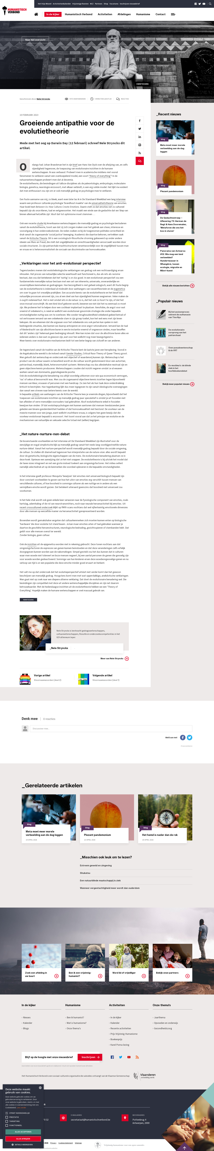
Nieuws (26, 1016)
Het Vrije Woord (44, 3)
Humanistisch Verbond (78, 14)
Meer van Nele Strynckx (112, 657)
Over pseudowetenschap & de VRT (174, 350)
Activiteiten (105, 14)
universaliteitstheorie (102, 202)
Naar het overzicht (35, 40)
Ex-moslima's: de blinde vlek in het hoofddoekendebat (173, 368)
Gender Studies (74, 352)
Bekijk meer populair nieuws (176, 384)
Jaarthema (159, 1016)
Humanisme (143, 14)
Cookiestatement (66, 1141)
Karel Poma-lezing (119, 1043)
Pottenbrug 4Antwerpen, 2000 (141, 1120)
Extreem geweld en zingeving (96, 864)
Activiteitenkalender (62, 3)
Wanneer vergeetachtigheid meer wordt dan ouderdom (109, 887)
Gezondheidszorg (162, 1027)
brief (75, 164)
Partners (98, 3)
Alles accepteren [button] (23, 1132)
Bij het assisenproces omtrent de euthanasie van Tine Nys (173, 315)
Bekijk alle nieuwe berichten (176, 286)
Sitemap (78, 1141)
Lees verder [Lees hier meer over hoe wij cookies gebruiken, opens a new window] (21, 1107)
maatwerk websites (50, 1147)
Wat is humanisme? (75, 1021)
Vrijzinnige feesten (80, 3)
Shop (106, 3)
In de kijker (53, 14)
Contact (161, 14)
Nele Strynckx (43, 98)
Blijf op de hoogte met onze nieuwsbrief (62, 1055)
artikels (35, 393)
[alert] (23, 1116)
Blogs (25, 1027)
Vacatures (114, 3)
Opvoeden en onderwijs (165, 1021)
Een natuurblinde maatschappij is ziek (100, 879)
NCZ (91, 3)
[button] (23, 1144)
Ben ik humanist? (74, 1016)
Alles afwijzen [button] (23, 1139)
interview (121, 199)
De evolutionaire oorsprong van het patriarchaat (171, 332)
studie (40, 223)
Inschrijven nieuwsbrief (130, 3)
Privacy (53, 1141)
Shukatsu (85, 872)
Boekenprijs (115, 1038)
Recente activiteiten (120, 1027)
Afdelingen (124, 14)
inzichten (32, 543)
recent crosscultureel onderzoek (36, 506)
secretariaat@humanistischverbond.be (90, 1118)
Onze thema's (73, 1027)
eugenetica (119, 288)
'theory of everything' (100, 176)
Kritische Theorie (38, 237)
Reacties (125, 99)
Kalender (27, 1021)
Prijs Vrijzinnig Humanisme (123, 1032)
